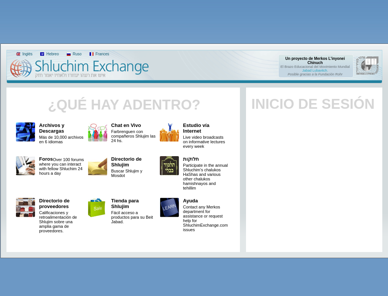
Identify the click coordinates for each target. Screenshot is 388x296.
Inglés (26, 54)
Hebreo (52, 54)
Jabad (307, 70)
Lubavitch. (320, 70)
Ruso (77, 54)
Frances (102, 54)
